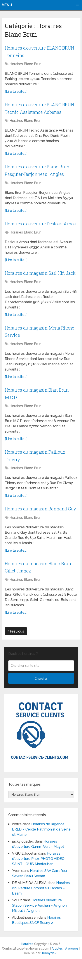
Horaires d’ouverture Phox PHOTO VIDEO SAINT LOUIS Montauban (38, 858)
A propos (72, 948)
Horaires (27, 943)
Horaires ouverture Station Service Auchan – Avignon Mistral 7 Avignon (39, 905)
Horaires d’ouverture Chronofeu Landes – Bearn (41, 888)
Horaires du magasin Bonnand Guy (40, 508)
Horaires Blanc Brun (25, 64)
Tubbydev (48, 953)
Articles (57, 948)
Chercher (41, 678)
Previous (16, 631)
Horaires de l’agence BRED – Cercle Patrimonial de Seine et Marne (41, 829)
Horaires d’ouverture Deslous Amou (40, 223)
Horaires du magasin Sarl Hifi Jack (40, 273)
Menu (7, 5)
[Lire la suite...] (16, 91)
